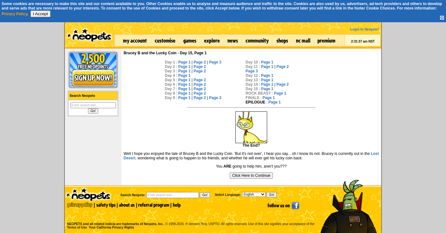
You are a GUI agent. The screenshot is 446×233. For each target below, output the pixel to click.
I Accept (40, 13)
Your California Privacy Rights (111, 227)
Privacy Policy (14, 14)
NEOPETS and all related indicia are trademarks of (114, 217)
